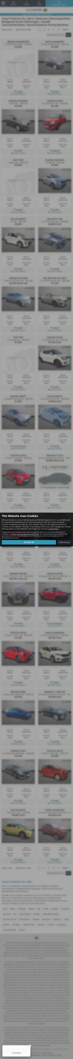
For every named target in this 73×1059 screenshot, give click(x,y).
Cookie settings (64, 542)
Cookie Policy (53, 529)
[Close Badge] (30, 1046)
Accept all (29, 542)
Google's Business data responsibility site (25, 534)
